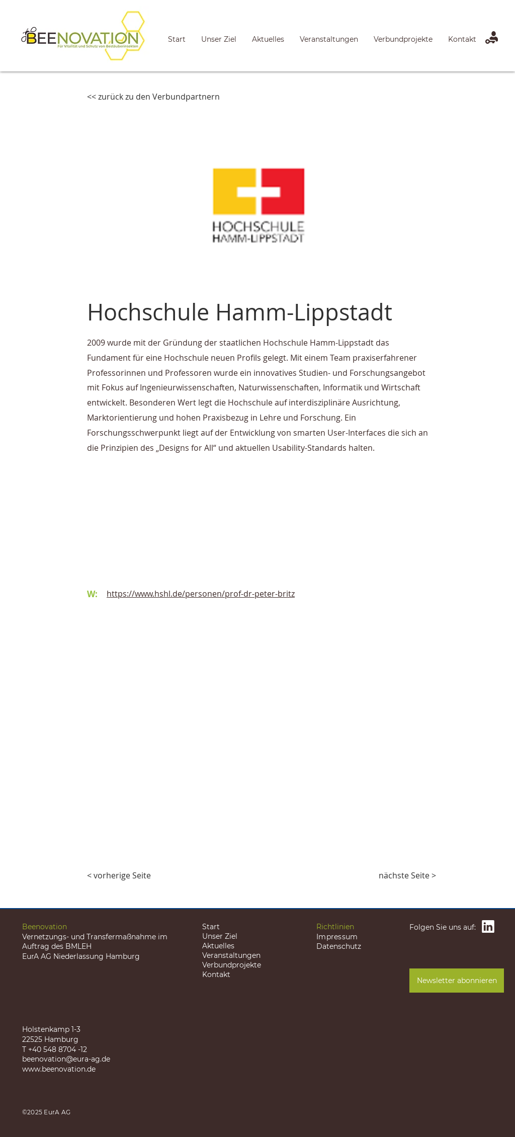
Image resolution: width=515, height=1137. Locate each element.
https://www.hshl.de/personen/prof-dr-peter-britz (201, 593)
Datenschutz (338, 946)
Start (211, 926)
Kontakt (216, 974)
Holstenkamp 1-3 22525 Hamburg (51, 1034)
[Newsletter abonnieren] (456, 980)
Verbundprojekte (231, 964)
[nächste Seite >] (407, 875)
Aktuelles (218, 945)
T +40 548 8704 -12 (54, 1049)
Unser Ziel (219, 936)
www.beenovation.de (59, 1069)
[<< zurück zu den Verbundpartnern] (153, 97)
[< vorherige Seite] (120, 875)
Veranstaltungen (231, 955)
